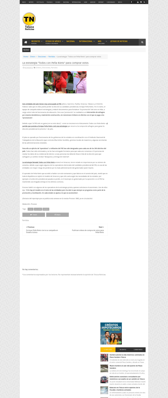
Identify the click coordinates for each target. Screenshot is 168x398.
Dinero (32, 56)
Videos (120, 2)
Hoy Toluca (40, 2)
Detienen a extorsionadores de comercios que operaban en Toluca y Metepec (131, 149)
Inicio (24, 2)
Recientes (35, 42)
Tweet (30, 214)
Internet (101, 2)
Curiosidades (111, 2)
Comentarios (139, 83)
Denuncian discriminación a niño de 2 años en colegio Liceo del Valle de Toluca (131, 136)
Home (25, 56)
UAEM (85, 2)
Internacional (76, 2)
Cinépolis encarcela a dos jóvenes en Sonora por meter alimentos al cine (131, 195)
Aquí (144, 395)
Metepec (31, 2)
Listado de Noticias (118, 41)
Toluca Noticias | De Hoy (49, 395)
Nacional (66, 2)
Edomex (58, 2)
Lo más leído (115, 83)
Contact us (140, 330)
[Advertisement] (128, 21)
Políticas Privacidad (127, 395)
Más (101, 42)
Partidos (51, 56)
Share (46, 214)
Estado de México (53, 42)
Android (92, 2)
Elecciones (42, 56)
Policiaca (49, 2)
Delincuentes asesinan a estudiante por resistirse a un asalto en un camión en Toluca (129, 112)
